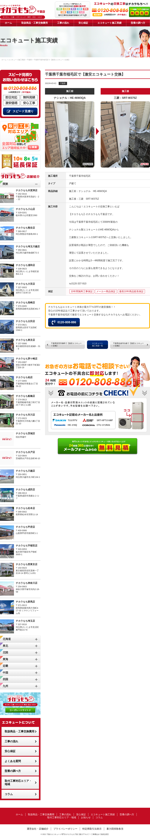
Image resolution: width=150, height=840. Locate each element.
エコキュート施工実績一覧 (97, 344)
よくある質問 (13, 761)
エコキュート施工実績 (110, 23)
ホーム (8, 23)
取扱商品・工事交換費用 (34, 23)
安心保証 (83, 23)
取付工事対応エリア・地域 (18, 782)
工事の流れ (63, 23)
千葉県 (63, 83)
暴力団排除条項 (114, 828)
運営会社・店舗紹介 (37, 828)
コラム (9, 794)
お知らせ (86, 817)
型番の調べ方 (138, 23)
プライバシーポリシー (65, 828)
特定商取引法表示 (92, 828)
